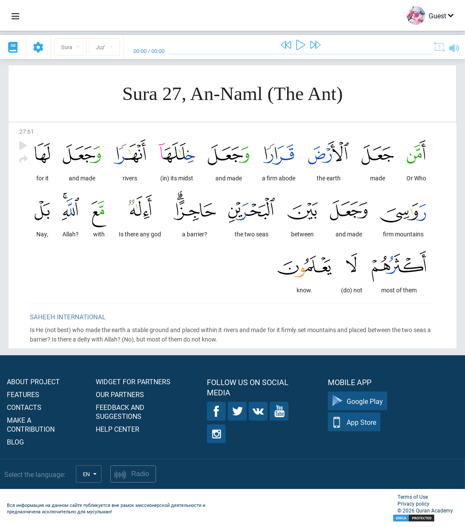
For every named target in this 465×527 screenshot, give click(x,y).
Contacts (24, 407)
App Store (354, 422)
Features (23, 394)
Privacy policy (413, 503)
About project (33, 381)
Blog (15, 441)
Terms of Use (412, 496)
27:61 (26, 131)
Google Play (357, 401)
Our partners (120, 394)
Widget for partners (133, 381)
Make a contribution (31, 424)
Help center (117, 428)
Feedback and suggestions (120, 412)
